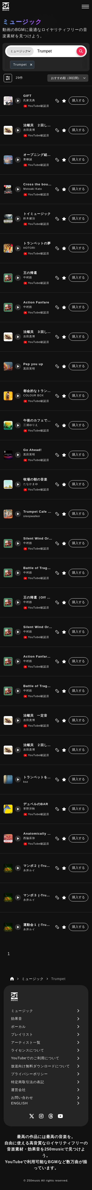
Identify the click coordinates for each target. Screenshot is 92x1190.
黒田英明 (29, 368)
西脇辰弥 (29, 838)
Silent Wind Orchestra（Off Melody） (38, 627)
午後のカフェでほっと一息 (38, 420)
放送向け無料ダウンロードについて (40, 1066)
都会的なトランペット (38, 391)
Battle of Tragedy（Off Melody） (38, 686)
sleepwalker (31, 516)
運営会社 (18, 1090)
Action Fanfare (36, 302)
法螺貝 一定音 (35, 715)
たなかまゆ (30, 483)
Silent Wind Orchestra (38, 538)
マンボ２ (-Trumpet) (38, 866)
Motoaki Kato (32, 188)
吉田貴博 (29, 129)
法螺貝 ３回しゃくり (38, 332)
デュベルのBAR (35, 804)
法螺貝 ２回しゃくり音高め (38, 125)
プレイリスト (22, 1034)
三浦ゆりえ (30, 424)
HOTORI (29, 247)
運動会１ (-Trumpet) (38, 925)
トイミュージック (37, 214)
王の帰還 (30, 273)
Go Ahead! (32, 450)
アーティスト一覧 (25, 1042)
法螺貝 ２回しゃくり (38, 745)
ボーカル (18, 1027)
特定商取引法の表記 (27, 1082)
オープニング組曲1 (38, 155)
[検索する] (81, 51)
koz (25, 781)
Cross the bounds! (38, 184)
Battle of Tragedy (38, 568)
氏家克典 (29, 100)
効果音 (16, 1018)
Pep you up (33, 364)
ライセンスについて (27, 1050)
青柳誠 (27, 159)
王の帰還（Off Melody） (38, 597)
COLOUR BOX (33, 395)
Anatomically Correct (38, 833)
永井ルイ (29, 870)
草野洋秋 (29, 808)
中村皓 (27, 277)
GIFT (27, 96)
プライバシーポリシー (29, 1074)
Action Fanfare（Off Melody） (38, 656)
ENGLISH (19, 1103)
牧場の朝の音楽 (35, 479)
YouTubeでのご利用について (35, 1058)
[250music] (5, 6)
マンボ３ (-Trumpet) (38, 895)
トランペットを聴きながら (38, 777)
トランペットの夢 (37, 243)
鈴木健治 (29, 218)
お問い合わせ (22, 1098)
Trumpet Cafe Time (38, 511)
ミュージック (22, 1011)
